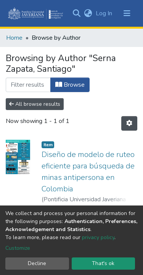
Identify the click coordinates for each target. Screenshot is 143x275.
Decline (37, 263)
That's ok (103, 263)
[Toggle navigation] (127, 13)
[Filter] (28, 85)
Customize (17, 248)
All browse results (34, 104)
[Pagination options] (129, 123)
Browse (70, 85)
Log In (105, 13)
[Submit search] (76, 13)
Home (14, 38)
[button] (88, 13)
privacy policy (98, 237)
